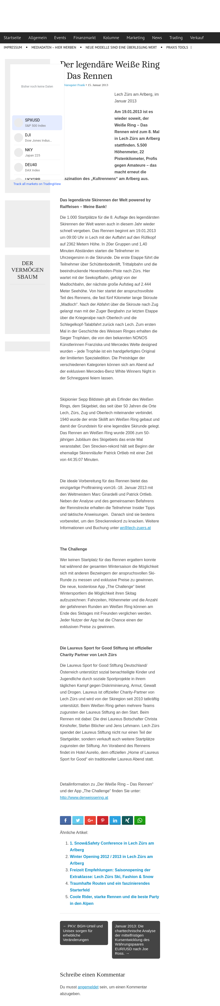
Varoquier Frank (74, 85)
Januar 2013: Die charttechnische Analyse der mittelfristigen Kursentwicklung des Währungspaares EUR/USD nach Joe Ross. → (135, 939)
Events (60, 37)
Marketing (136, 37)
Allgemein (37, 37)
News (157, 37)
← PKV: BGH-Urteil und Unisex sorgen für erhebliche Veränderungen (83, 933)
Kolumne (111, 37)
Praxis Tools (177, 47)
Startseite (12, 37)
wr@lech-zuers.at (135, 528)
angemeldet (88, 987)
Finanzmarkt (85, 37)
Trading (176, 37)
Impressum (13, 47)
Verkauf (197, 37)
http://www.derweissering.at (84, 797)
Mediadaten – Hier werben (53, 47)
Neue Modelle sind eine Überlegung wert (121, 47)
